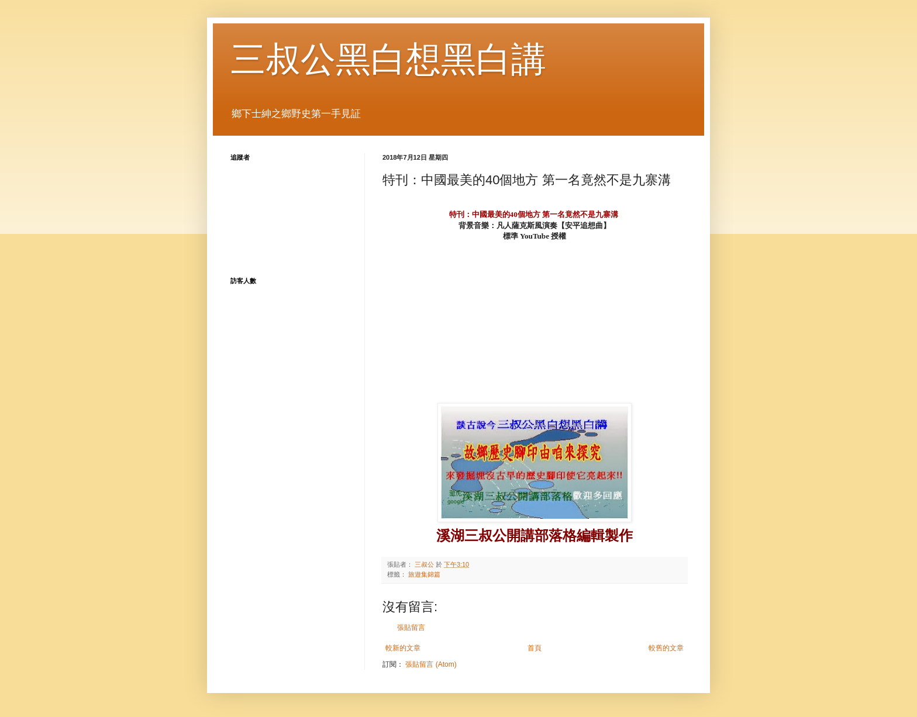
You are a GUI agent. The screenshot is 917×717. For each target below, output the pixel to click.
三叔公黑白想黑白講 (388, 59)
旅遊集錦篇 (424, 574)
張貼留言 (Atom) (430, 664)
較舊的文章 (666, 648)
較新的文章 (402, 648)
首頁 (535, 648)
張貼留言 (411, 627)
